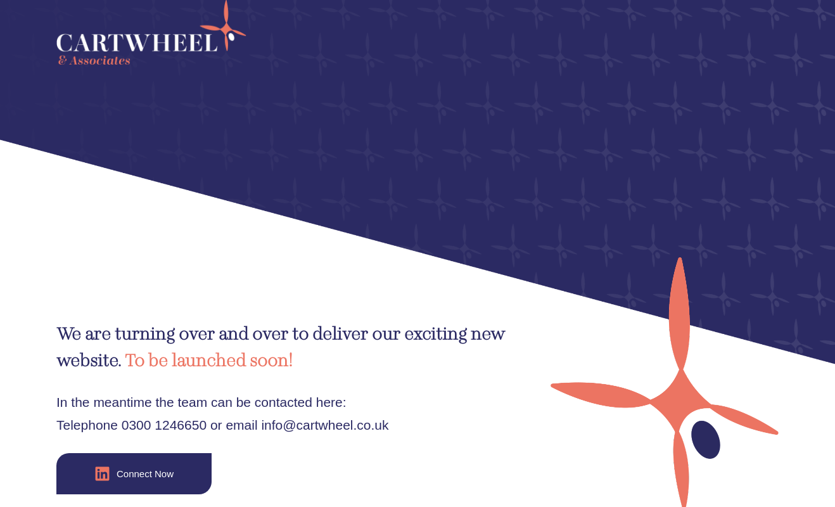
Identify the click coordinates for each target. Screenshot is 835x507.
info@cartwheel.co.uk (324, 425)
